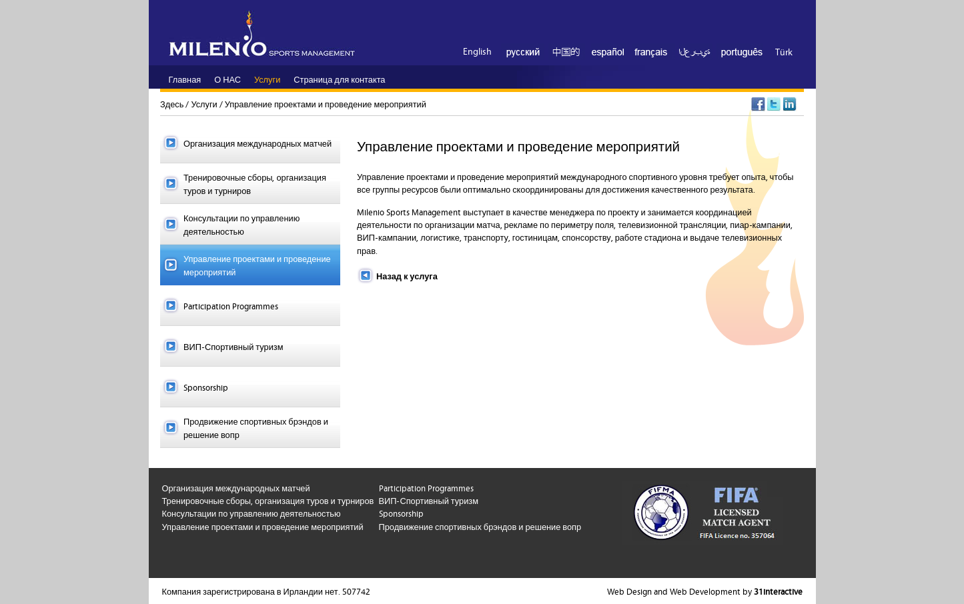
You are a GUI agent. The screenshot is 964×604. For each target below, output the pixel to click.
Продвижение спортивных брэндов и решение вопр (255, 427)
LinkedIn (790, 104)
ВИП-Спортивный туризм (233, 346)
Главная (185, 79)
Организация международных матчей (257, 143)
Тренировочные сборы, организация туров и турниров (254, 183)
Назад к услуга (407, 275)
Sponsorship (205, 387)
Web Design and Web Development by (705, 591)
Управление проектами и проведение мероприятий (325, 103)
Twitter (774, 104)
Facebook (758, 104)
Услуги (204, 103)
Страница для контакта (339, 79)
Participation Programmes (230, 305)
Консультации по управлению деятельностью (241, 223)
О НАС (227, 79)
